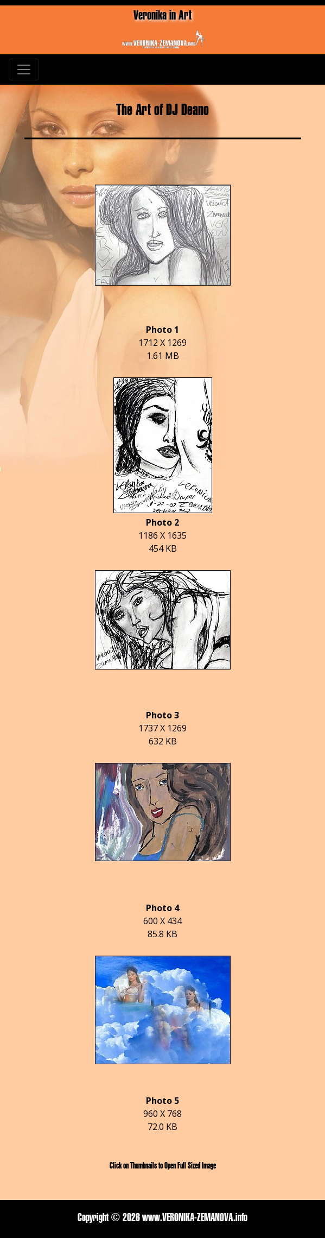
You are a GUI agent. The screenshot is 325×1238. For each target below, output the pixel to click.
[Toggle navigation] (24, 69)
